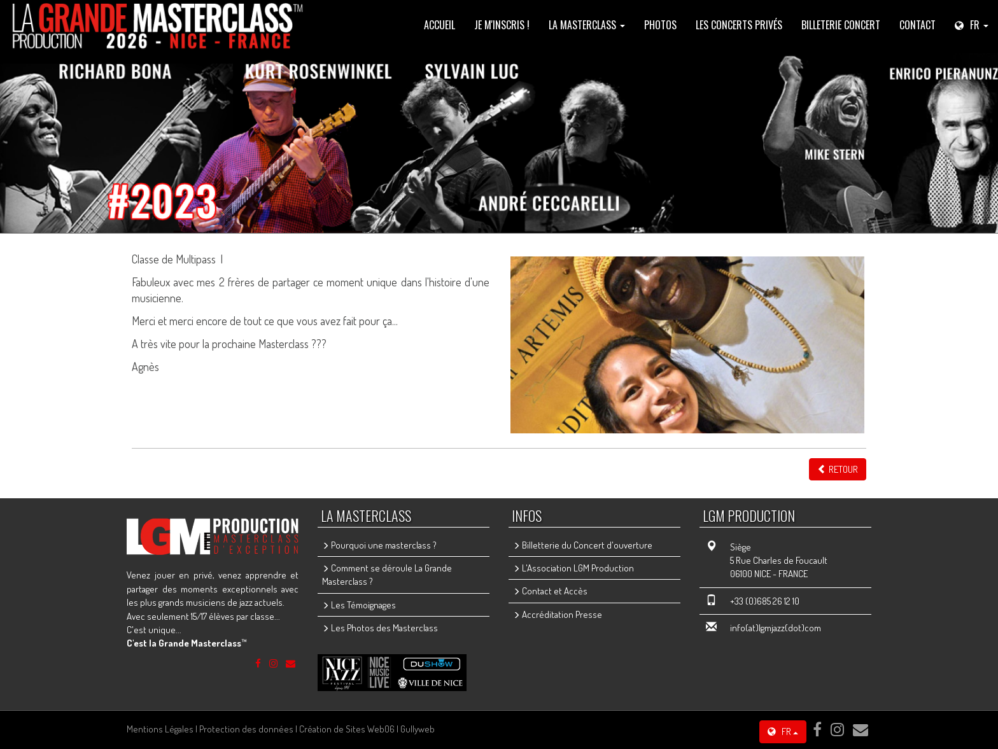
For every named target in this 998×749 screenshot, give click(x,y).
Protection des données (246, 729)
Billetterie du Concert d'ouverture (582, 545)
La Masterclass (587, 24)
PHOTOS (660, 24)
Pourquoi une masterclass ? (379, 545)
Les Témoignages (359, 605)
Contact (917, 24)
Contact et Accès (550, 591)
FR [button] (971, 24)
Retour (837, 469)
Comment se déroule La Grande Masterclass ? (387, 574)
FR (783, 731)
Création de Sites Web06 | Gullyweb (367, 729)
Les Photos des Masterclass (380, 628)
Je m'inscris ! (502, 24)
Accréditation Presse (557, 614)
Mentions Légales (160, 729)
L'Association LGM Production (573, 568)
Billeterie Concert (840, 24)
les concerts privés (739, 24)
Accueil (439, 24)
